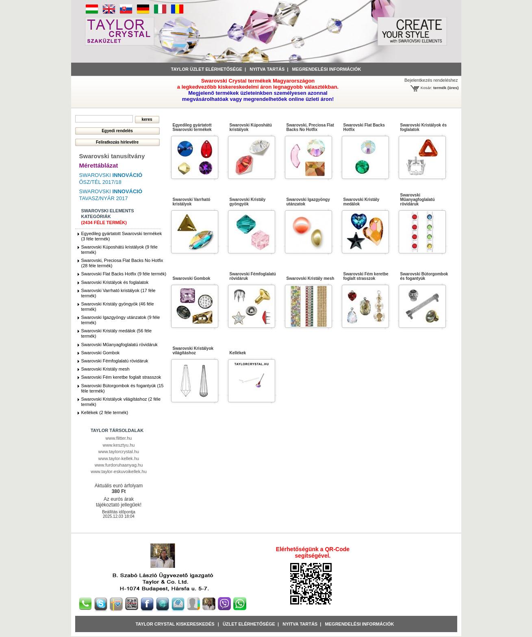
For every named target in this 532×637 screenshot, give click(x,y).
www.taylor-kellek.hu (118, 458)
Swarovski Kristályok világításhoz (193, 350)
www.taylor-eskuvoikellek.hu (119, 471)
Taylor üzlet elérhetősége (206, 69)
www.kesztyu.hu (119, 445)
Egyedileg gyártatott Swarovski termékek (192, 127)
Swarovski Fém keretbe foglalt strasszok (121, 377)
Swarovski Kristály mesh (105, 368)
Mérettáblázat (98, 165)
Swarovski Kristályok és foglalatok (115, 282)
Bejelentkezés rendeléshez (431, 80)
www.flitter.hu (119, 438)
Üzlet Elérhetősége (249, 624)
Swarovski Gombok (100, 352)
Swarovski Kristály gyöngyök (248, 201)
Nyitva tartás (267, 69)
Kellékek (238, 353)
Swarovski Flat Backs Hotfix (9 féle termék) (124, 273)
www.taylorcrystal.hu (118, 451)
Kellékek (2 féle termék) (104, 412)
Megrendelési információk (326, 69)
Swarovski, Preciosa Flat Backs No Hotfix (310, 127)
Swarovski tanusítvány (112, 156)
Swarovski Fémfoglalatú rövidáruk (114, 360)
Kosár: (426, 87)
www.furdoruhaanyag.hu (119, 464)
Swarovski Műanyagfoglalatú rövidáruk (119, 344)
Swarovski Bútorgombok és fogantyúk (424, 276)
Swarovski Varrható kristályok (192, 201)
